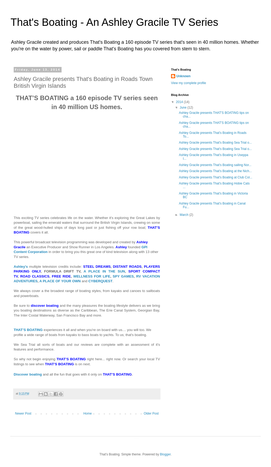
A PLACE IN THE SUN (104, 271)
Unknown (183, 76)
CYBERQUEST (100, 281)
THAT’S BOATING (28, 330)
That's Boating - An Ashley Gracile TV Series (114, 22)
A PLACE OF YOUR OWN (60, 281)
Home (87, 413)
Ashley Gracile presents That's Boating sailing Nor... (215, 165)
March (184, 215)
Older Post (151, 413)
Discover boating (28, 374)
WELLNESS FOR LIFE (91, 276)
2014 (180, 102)
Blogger (165, 454)
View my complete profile (188, 83)
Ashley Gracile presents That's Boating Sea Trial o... (215, 142)
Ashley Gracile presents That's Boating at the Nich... (215, 171)
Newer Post (23, 413)
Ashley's (21, 267)
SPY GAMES (123, 276)
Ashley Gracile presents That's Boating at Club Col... (215, 177)
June (183, 107)
